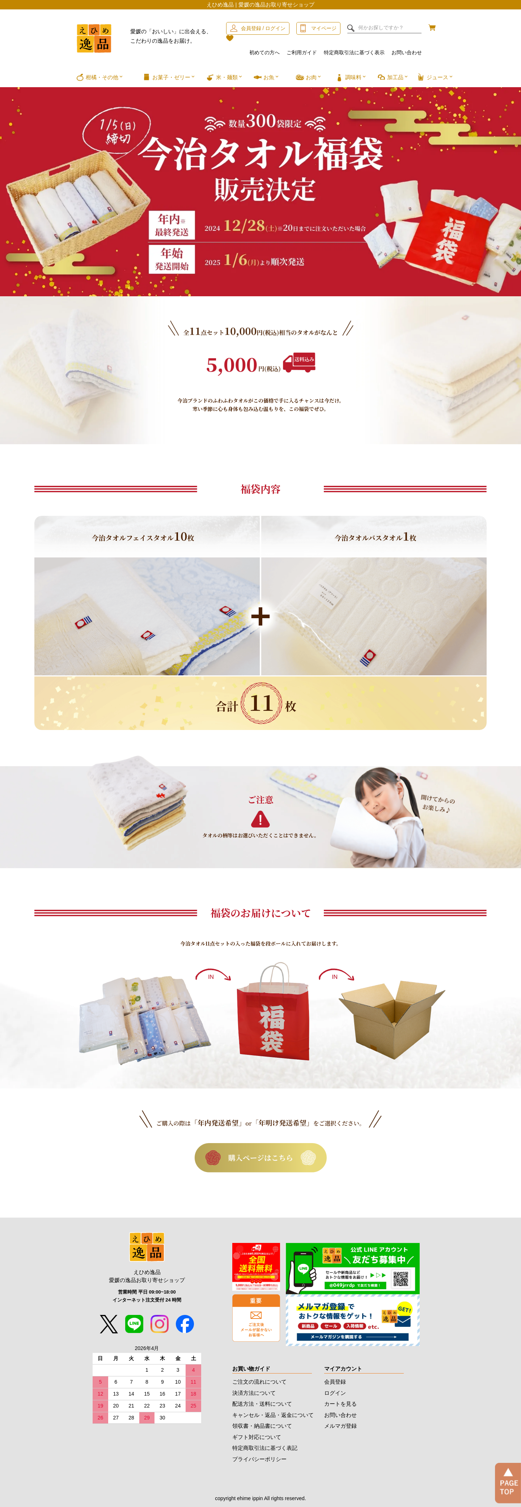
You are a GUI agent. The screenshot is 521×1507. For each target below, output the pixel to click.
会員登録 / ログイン (263, 28)
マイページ (323, 28)
